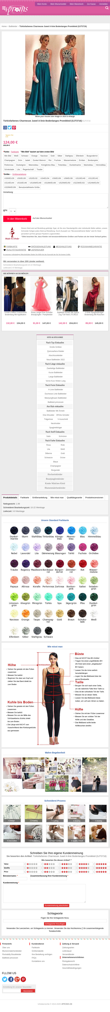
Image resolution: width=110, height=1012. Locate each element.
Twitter (9, 127)
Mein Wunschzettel (58, 4)
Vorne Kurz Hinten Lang (55, 381)
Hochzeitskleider (55, 474)
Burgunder (55, 470)
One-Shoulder (48, 415)
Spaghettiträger (55, 428)
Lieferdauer (37, 250)
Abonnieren (28, 991)
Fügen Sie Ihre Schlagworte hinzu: (55, 918)
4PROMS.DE (66, 1004)
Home (4, 26)
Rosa (48, 445)
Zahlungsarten (68, 947)
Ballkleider (13, 26)
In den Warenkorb (17, 218)
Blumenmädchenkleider (55, 488)
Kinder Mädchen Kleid (55, 483)
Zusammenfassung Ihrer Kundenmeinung (48, 876)
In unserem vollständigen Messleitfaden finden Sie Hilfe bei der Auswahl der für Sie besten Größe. (37, 254)
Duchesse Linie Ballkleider (56, 394)
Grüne (62, 457)
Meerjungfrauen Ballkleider (56, 398)
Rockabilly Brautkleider (11, 954)
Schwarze (48, 457)
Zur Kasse (91, 4)
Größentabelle (37, 951)
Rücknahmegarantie (91, 247)
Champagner (55, 466)
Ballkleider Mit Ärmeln (56, 411)
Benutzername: (10, 876)
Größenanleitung (19, 174)
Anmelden (103, 4)
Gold (63, 453)
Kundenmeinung (10, 882)
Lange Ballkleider (56, 377)
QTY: (5, 210)
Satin (48, 436)
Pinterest (14, 127)
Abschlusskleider (56, 355)
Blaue (55, 462)
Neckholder (55, 423)
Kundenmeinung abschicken (56, 905)
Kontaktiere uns (38, 961)
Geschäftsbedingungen (71, 968)
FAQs (34, 958)
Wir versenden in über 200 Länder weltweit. (23, 261)
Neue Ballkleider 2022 (56, 360)
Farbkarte (15, 152)
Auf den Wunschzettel (42, 218)
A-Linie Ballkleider (55, 390)
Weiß (63, 449)
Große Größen (56, 347)
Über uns (6, 947)
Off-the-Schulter (62, 415)
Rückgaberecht (68, 961)
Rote (63, 445)
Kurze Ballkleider (56, 372)
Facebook (5, 127)
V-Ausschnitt (63, 419)
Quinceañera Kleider (55, 351)
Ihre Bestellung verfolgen (42, 954)
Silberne (48, 453)
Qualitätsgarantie (16, 250)
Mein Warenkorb (76, 4)
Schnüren (63, 436)
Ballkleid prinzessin (55, 402)
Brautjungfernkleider (55, 479)
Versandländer (68, 954)
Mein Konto (42, 4)
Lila (48, 449)
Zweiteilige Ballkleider (55, 368)
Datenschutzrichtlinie (70, 965)
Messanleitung (64, 247)
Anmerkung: (8, 192)
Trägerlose (48, 419)
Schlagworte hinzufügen (55, 924)
